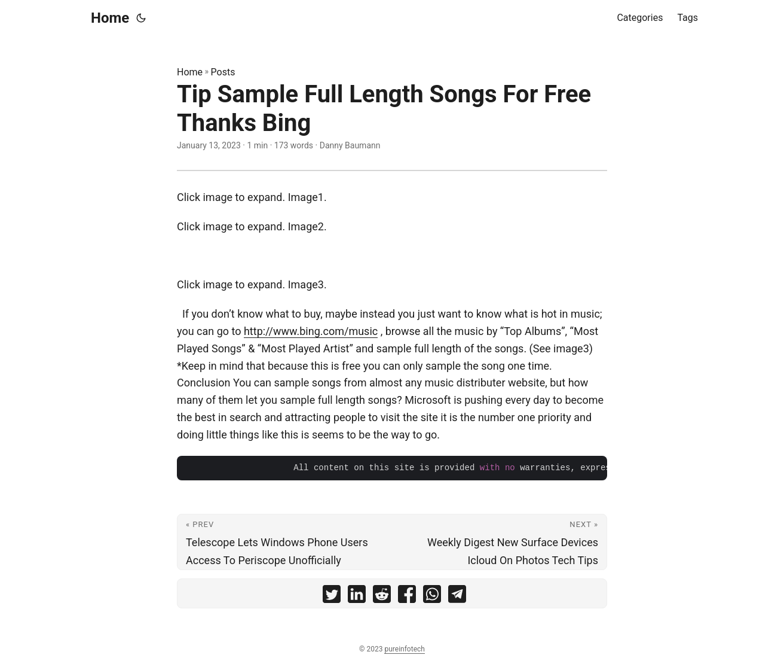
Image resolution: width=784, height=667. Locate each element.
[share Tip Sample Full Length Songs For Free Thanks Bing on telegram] (457, 596)
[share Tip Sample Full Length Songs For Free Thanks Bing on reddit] (382, 596)
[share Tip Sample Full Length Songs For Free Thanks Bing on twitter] (332, 596)
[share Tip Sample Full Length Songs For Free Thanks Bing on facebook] (407, 596)
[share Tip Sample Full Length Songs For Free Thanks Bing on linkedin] (357, 596)
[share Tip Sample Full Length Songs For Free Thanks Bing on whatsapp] (432, 596)
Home (110, 18)
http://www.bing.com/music (311, 331)
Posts (223, 72)
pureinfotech (404, 649)
